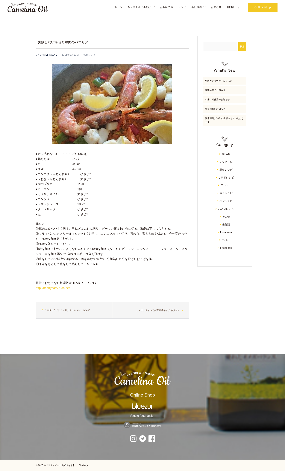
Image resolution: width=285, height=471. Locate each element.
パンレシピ (226, 200)
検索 (242, 46)
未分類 (226, 224)
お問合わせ (233, 7)
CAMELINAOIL (48, 54)
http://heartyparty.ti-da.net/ (53, 288)
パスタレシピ (226, 208)
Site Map (83, 465)
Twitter (226, 240)
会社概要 (196, 7)
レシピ (182, 7)
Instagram (226, 232)
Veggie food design (142, 415)
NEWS (226, 153)
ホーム (118, 7)
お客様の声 (166, 7)
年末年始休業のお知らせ (217, 99)
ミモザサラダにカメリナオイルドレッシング (67, 310)
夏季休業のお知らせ (215, 90)
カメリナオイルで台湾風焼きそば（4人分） (158, 310)
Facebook (226, 247)
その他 (226, 216)
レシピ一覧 (226, 161)
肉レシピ (226, 185)
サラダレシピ (226, 177)
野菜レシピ (226, 169)
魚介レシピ (90, 54)
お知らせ (216, 7)
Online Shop (262, 7)
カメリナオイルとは (139, 7)
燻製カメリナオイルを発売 (218, 80)
